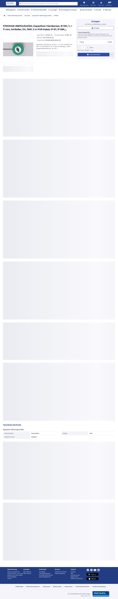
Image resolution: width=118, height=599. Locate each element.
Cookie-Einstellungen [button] (99, 586)
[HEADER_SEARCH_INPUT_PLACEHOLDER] (48, 3)
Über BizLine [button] (27, 573)
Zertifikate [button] (42, 572)
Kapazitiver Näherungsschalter (42, 15)
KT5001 (56, 15)
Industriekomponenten (14, 15)
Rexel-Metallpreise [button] (45, 577)
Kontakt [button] (73, 572)
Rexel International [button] (33, 586)
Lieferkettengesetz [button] (44, 573)
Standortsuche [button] (75, 575)
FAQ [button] (72, 573)
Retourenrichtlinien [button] (77, 578)
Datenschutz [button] (69, 586)
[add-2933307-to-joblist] (112, 54)
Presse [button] (9, 578)
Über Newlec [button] (27, 572)
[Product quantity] (83, 47)
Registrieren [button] (74, 577)
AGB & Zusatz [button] (57, 586)
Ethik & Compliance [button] (13, 572)
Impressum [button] (46, 586)
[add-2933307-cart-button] (93, 54)
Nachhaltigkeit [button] (11, 577)
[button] (96, 42)
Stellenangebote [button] (60, 573)
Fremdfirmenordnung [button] (46, 575)
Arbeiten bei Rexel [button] (60, 572)
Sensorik (27, 15)
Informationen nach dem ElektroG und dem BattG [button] (15, 574)
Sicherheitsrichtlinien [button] (82, 586)
